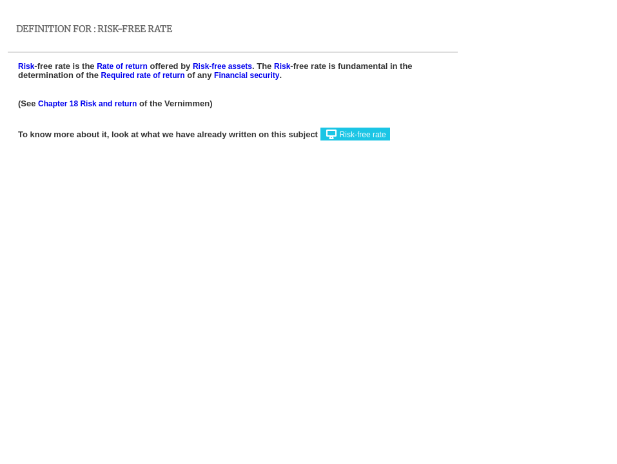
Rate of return (122, 66)
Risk (26, 66)
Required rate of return (143, 75)
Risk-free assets (222, 66)
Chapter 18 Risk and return (87, 103)
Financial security (246, 75)
